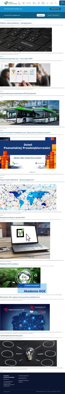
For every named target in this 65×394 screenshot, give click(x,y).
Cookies (48, 391)
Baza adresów (34, 3)
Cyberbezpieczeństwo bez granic (11, 336)
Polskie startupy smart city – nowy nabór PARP (16, 59)
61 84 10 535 (7, 386)
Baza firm (39, 3)
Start (9, 20)
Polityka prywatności (41, 391)
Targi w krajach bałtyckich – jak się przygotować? (17, 180)
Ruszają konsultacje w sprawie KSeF (12, 217)
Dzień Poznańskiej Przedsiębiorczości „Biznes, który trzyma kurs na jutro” (25, 133)
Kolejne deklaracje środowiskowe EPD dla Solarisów (18, 93)
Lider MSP (24, 3)
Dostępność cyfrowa (55, 391)
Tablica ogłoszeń (43, 3)
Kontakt (51, 3)
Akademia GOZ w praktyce (9, 264)
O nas (47, 3)
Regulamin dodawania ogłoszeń (24, 381)
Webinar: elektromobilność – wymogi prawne (16, 23)
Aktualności (28, 3)
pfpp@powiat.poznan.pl (9, 384)
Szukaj (56, 3)
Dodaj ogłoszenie (23, 378)
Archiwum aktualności (24, 375)
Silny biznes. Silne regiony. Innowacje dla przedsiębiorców (20, 297)
